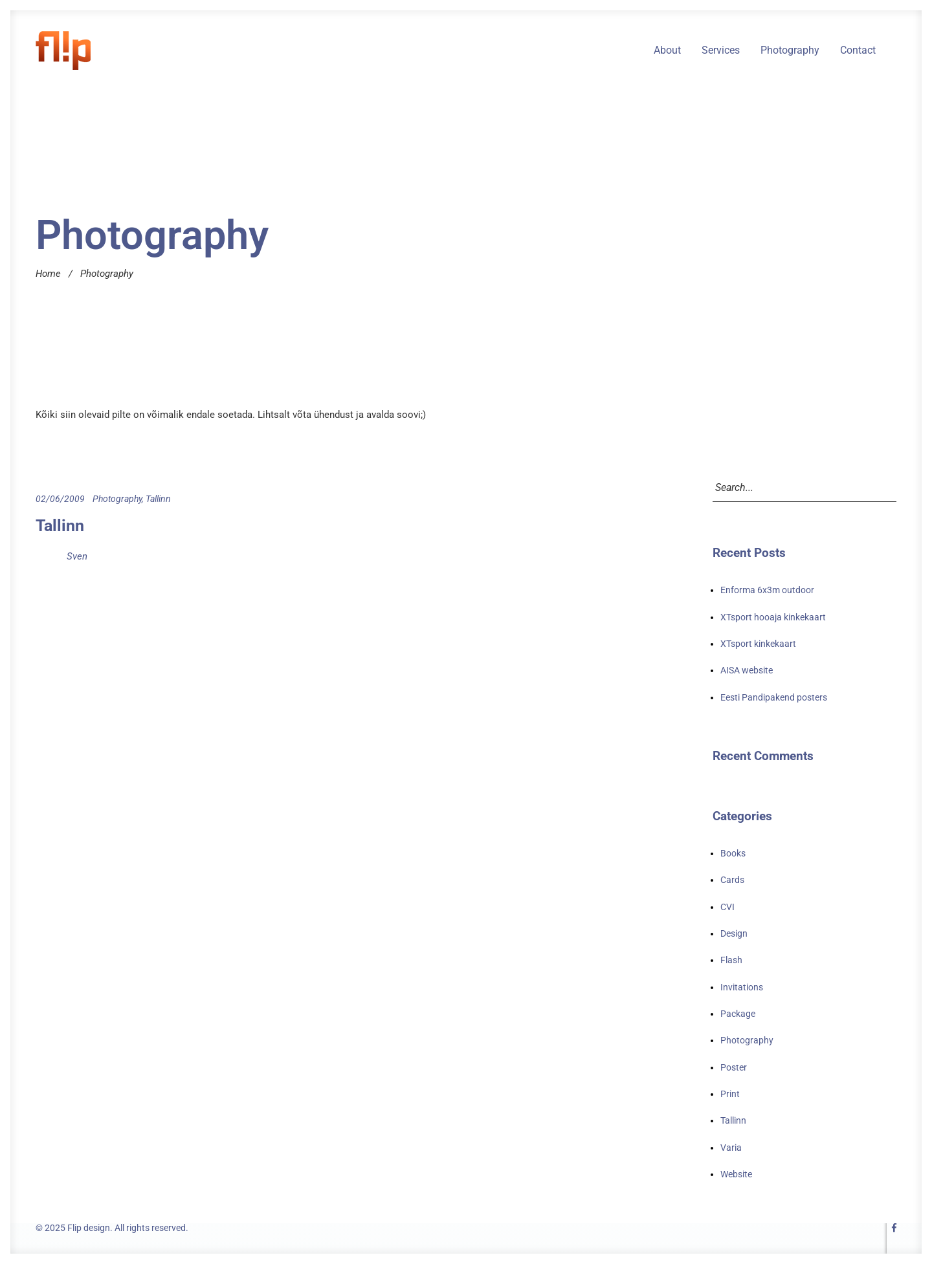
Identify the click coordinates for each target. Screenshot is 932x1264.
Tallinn (158, 499)
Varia (731, 1147)
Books (733, 853)
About (667, 50)
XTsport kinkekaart (758, 643)
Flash (731, 960)
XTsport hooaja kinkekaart (773, 617)
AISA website (746, 670)
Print (730, 1094)
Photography (789, 50)
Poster (733, 1067)
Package (737, 1013)
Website (736, 1174)
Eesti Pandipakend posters (773, 697)
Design (734, 933)
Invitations (741, 987)
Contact (858, 50)
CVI (727, 907)
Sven (77, 556)
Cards (732, 880)
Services (721, 50)
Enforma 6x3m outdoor (767, 590)
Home (48, 273)
